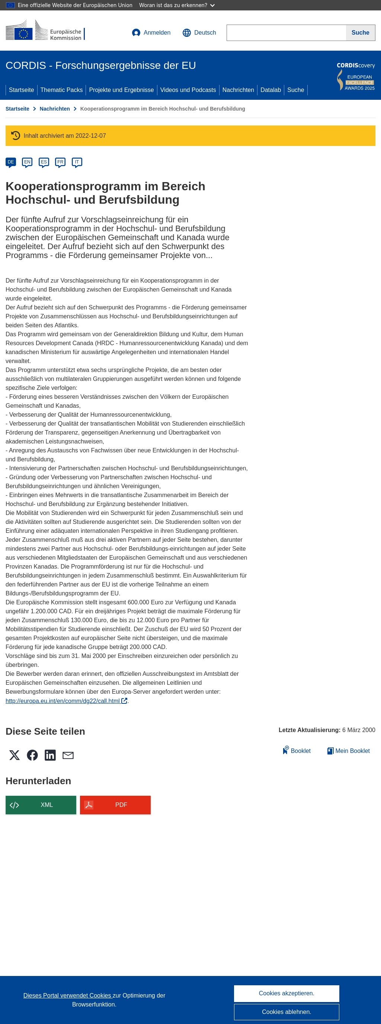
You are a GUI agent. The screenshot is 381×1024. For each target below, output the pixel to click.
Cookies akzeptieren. (286, 993)
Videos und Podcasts (188, 90)
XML (47, 805)
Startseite (21, 90)
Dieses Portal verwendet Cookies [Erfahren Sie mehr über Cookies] (68, 995)
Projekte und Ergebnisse (121, 90)
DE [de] (11, 162)
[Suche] (360, 33)
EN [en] (27, 162)
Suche (295, 90)
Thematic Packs (62, 90)
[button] (199, 33)
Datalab (270, 90)
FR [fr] (60, 162)
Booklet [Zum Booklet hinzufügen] (297, 749)
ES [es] (44, 162)
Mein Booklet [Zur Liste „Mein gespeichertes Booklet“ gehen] (348, 750)
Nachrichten (238, 90)
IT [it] (77, 162)
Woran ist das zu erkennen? (177, 5)
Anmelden (151, 32)
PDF (121, 805)
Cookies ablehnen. (286, 1012)
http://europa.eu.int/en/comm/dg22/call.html (66, 701)
